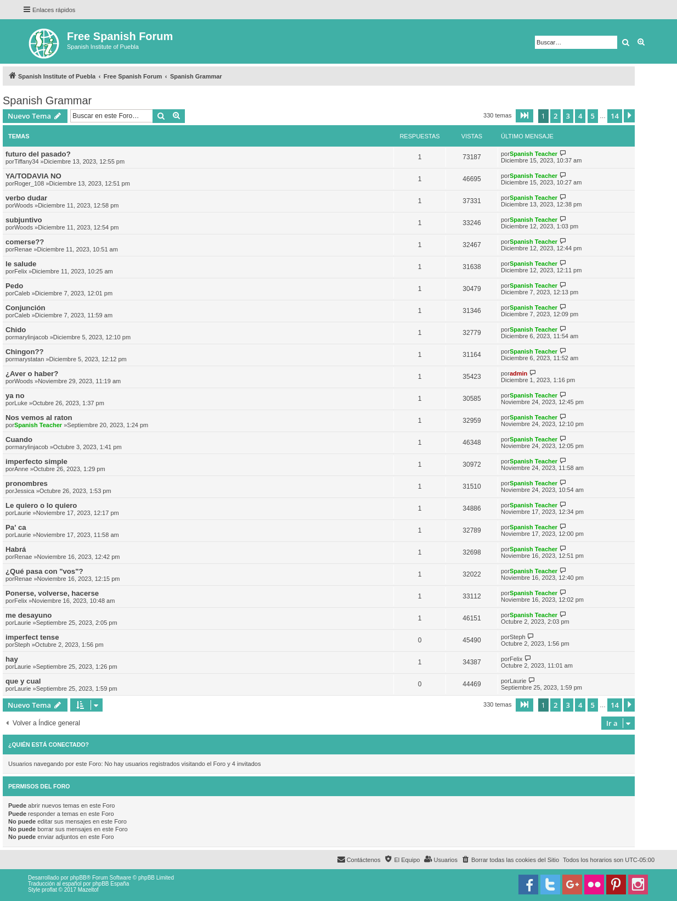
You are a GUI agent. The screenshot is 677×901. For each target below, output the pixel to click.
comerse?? (24, 242)
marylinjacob (31, 337)
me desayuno (28, 615)
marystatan (29, 359)
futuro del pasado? (38, 154)
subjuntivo (23, 220)
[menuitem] (510, 859)
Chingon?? (24, 352)
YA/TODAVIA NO (33, 176)
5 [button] (593, 116)
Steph (22, 644)
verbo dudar (26, 198)
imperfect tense (32, 637)
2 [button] (555, 116)
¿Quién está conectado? (48, 744)
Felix (20, 271)
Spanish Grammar (47, 100)
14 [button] (615, 116)
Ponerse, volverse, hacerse (52, 593)
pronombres (26, 483)
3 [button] (568, 116)
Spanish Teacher (533, 153)
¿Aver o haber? (31, 374)
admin (518, 373)
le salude (20, 264)
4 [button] (580, 116)
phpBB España (110, 884)
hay (11, 659)
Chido (15, 330)
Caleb (22, 293)
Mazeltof (88, 890)
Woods (23, 205)
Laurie (22, 513)
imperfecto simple (36, 461)
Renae (23, 249)
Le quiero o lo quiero (41, 505)
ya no (14, 395)
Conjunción (25, 308)
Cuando (18, 439)
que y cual (23, 681)
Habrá (15, 549)
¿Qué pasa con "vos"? (44, 571)
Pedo (14, 286)
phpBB (78, 878)
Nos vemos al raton (38, 417)
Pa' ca (15, 527)
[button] (524, 115)
